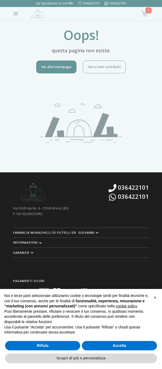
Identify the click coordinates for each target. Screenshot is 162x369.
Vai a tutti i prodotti (104, 67)
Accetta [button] (119, 345)
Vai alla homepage (56, 67)
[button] (81, 233)
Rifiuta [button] (42, 345)
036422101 (91, 3)
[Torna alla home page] (37, 13)
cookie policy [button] (126, 306)
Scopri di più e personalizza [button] (81, 358)
